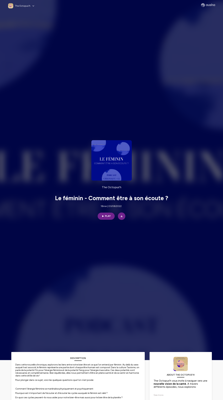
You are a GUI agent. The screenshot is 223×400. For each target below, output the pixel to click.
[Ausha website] (208, 5)
